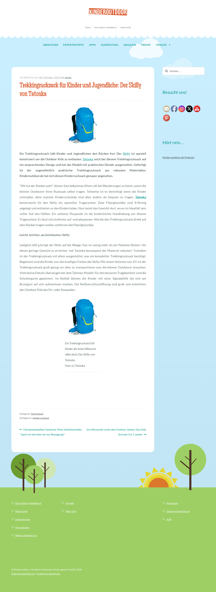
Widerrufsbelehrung (26, 535)
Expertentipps (73, 44)
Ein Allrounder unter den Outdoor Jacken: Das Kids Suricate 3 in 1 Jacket (116, 431)
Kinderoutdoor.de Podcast (178, 157)
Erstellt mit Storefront (48, 573)
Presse (146, 44)
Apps (92, 44)
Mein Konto (125, 27)
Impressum (172, 503)
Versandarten (22, 527)
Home (87, 27)
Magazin (130, 44)
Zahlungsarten (22, 519)
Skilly (126, 153)
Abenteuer (50, 44)
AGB (168, 519)
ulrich (68, 77)
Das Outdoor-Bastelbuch (105, 27)
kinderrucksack (41, 418)
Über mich (70, 511)
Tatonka (88, 159)
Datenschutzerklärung (178, 511)
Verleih (161, 44)
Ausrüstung (109, 44)
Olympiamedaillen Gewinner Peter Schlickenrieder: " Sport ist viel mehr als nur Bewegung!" (51, 431)
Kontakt (69, 503)
